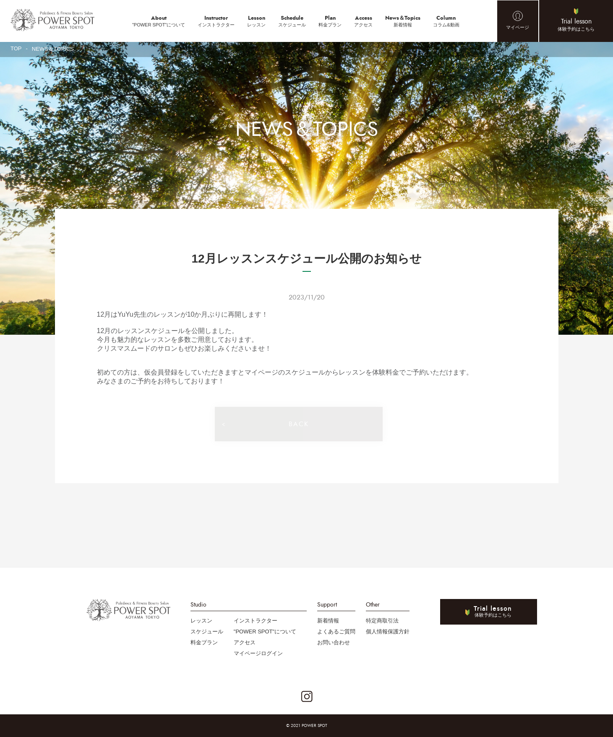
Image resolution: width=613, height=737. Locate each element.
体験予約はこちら (576, 24)
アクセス (363, 20)
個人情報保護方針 (388, 631)
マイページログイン (258, 653)
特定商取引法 (382, 620)
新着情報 (402, 20)
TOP (16, 48)
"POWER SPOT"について (158, 20)
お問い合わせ (333, 642)
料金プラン (330, 20)
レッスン (256, 20)
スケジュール (292, 20)
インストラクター (216, 20)
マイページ (517, 27)
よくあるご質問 (336, 631)
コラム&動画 (446, 20)
